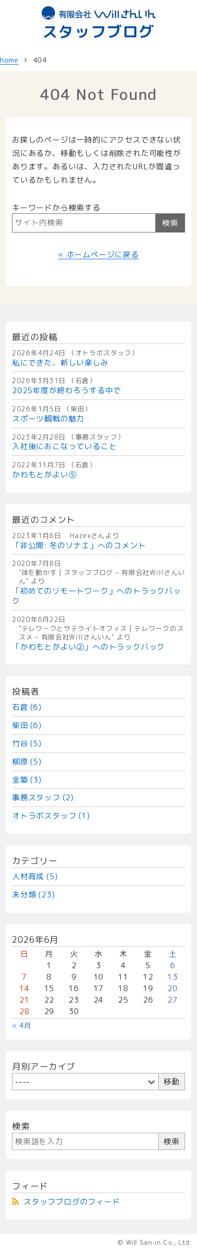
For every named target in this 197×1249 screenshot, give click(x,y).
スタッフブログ (98, 24)
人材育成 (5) (35, 876)
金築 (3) (27, 779)
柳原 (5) (27, 761)
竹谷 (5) (27, 743)
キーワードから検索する (56, 207)
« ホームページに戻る (98, 254)
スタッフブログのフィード (71, 1201)
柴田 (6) (27, 725)
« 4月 (21, 1025)
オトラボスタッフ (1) (51, 815)
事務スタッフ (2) (43, 797)
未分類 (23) (33, 894)
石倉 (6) (27, 707)
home (9, 60)
